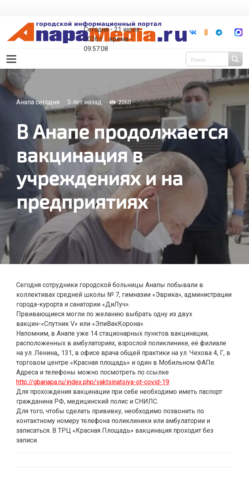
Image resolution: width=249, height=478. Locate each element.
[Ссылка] (238, 32)
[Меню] (11, 59)
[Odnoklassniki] (206, 32)
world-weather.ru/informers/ (113, 23)
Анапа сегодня (38, 102)
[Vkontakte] (193, 32)
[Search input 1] (215, 59)
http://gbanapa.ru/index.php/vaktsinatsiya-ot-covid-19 (92, 382)
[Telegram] (219, 32)
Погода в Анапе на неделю (113, 16)
